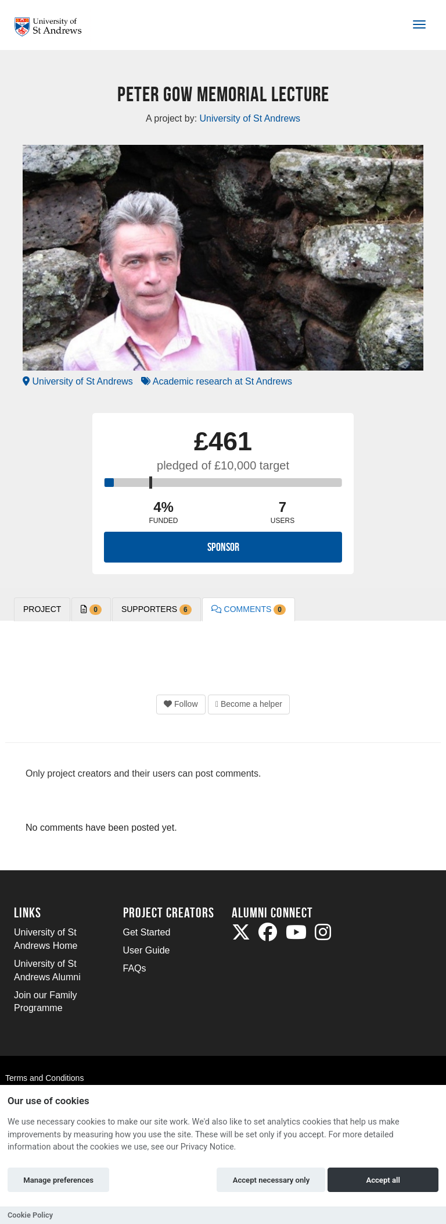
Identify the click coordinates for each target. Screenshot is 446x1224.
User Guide (146, 950)
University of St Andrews (78, 381)
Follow (180, 704)
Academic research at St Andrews (216, 381)
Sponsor (223, 546)
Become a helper (248, 704)
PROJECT (42, 609)
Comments (248, 609)
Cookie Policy (30, 1215)
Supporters (156, 609)
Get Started (147, 932)
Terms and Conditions (44, 1078)
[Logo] (52, 27)
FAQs (134, 968)
